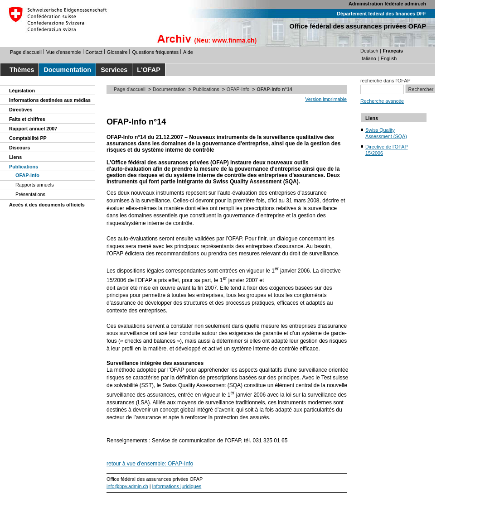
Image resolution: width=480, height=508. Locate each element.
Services (114, 69)
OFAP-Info (27, 175)
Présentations (30, 194)
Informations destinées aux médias (50, 100)
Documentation (67, 69)
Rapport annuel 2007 (33, 128)
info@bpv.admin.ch (127, 486)
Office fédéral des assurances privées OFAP (357, 26)
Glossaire (117, 52)
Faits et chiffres (27, 119)
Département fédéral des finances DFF (381, 13)
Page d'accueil (26, 52)
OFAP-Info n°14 (136, 121)
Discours (19, 147)
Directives (21, 109)
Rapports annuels (34, 184)
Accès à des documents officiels (47, 204)
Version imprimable (326, 99)
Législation (22, 90)
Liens (15, 157)
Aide (188, 52)
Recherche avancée (382, 101)
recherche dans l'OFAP (385, 80)
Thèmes (22, 69)
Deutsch (369, 50)
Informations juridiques (177, 486)
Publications (23, 166)
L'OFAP (148, 69)
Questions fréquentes (155, 52)
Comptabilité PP (28, 138)
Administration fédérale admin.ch (387, 3)
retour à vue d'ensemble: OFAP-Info (150, 463)
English (389, 58)
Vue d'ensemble (63, 52)
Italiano (368, 58)
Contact (94, 52)
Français (393, 50)
